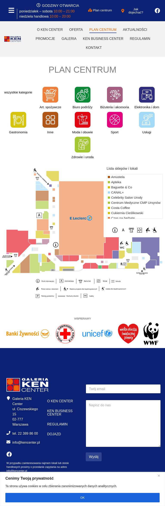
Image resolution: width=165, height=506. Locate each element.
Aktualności (135, 30)
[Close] (160, 475)
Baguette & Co (121, 187)
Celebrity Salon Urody (126, 197)
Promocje (45, 39)
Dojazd (54, 434)
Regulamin (140, 39)
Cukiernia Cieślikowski (127, 213)
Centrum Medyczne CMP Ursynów (135, 202)
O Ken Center (50, 30)
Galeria (68, 39)
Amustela (118, 177)
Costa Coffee (120, 208)
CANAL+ (117, 192)
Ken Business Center (103, 39)
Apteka (116, 182)
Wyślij (93, 457)
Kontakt (94, 48)
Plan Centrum (102, 30)
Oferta (76, 30)
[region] (82, 489)
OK (82, 497)
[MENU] (11, 11)
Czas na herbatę (123, 218)
